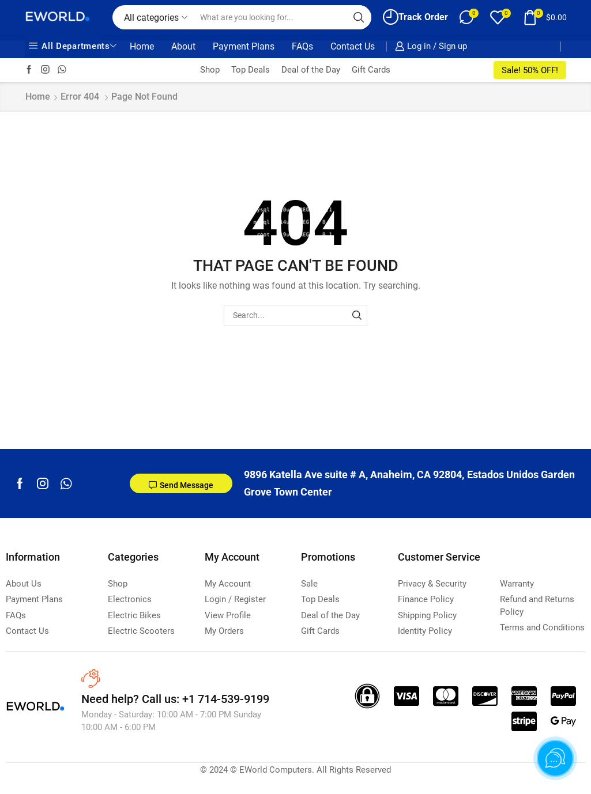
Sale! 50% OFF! (530, 70)
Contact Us (352, 46)
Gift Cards (371, 70)
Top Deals (250, 70)
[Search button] (359, 17)
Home (142, 46)
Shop (210, 70)
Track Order (415, 17)
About (183, 46)
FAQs (302, 46)
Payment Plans (243, 46)
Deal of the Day (310, 70)
